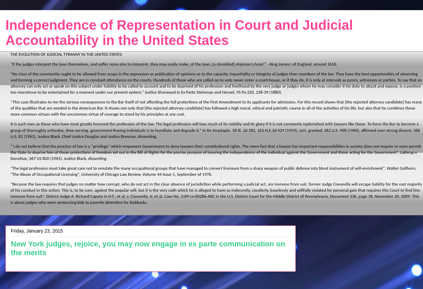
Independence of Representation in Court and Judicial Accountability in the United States (179, 33)
